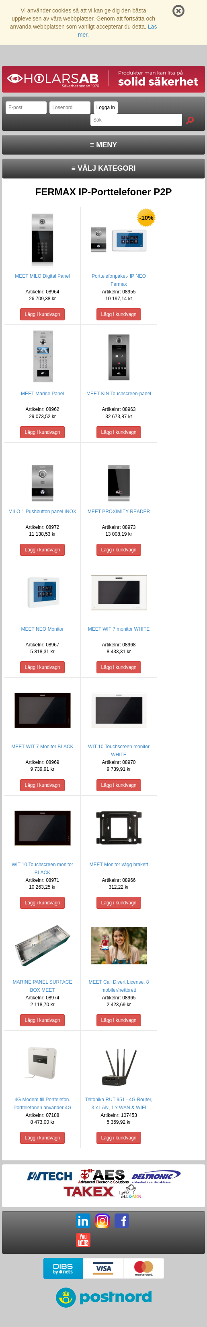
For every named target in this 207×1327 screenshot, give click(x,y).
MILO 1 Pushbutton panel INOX (42, 511)
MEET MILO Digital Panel (42, 276)
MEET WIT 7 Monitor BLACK (42, 746)
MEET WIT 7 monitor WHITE (119, 629)
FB (121, 1220)
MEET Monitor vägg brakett (119, 864)
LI (83, 1220)
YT (83, 1240)
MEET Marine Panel (42, 393)
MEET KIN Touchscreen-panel (118, 393)
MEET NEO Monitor (42, 629)
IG (102, 1220)
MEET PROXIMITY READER (119, 511)
